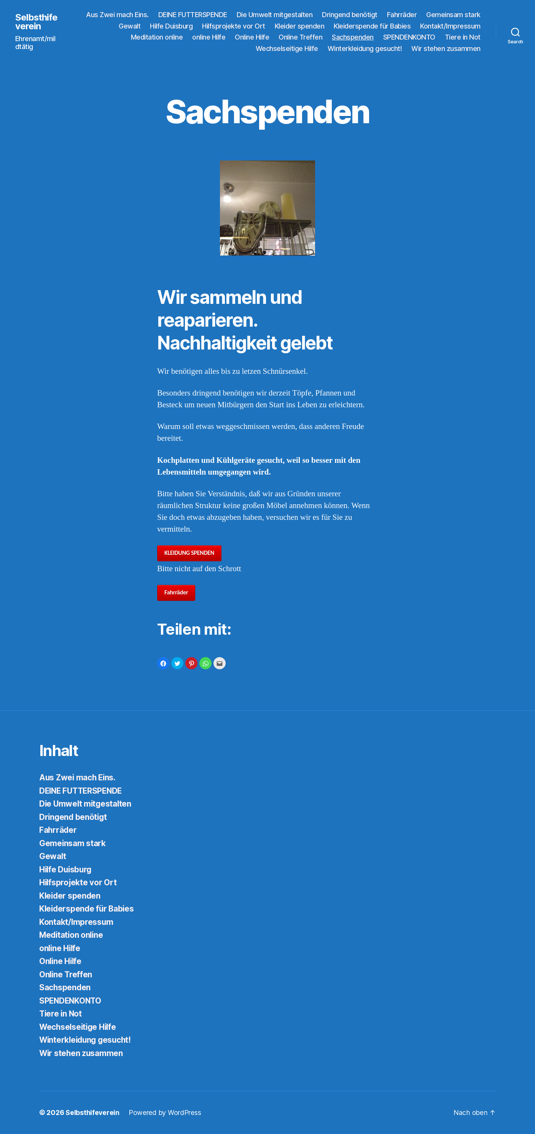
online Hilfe (208, 37)
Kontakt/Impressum (450, 26)
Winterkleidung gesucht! (365, 48)
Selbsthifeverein (36, 22)
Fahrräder (402, 15)
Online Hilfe (252, 37)
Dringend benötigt (349, 15)
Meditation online (157, 37)
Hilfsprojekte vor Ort (233, 26)
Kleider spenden (300, 26)
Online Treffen (300, 37)
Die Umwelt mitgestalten (275, 15)
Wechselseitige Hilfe (287, 48)
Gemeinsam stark (453, 15)
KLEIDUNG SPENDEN (189, 552)
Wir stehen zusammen (446, 48)
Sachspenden (353, 37)
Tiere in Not (463, 37)
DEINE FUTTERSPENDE (192, 15)
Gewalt (129, 26)
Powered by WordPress (165, 1113)
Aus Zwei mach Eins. (117, 15)
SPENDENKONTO (409, 37)
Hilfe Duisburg (171, 26)
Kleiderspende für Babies (372, 26)
